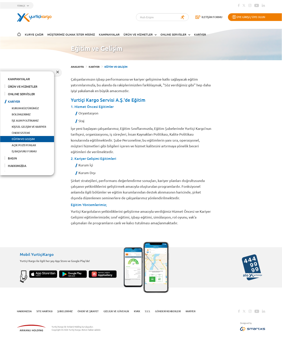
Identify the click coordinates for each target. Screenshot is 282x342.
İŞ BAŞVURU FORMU (24, 151)
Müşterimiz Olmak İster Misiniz (71, 34)
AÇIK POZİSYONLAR (24, 145)
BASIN (12, 158)
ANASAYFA (77, 66)
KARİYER (200, 34)
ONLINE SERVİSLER (173, 34)
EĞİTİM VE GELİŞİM (23, 139)
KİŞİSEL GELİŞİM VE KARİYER (29, 126)
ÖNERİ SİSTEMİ (21, 133)
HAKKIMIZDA (17, 165)
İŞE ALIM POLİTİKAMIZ (25, 120)
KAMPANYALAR (109, 34)
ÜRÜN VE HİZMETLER (138, 34)
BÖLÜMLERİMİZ (21, 114)
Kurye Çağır (34, 34)
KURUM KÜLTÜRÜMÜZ (25, 108)
